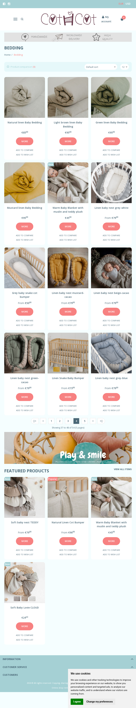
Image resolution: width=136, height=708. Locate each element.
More (24, 141)
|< (34, 421)
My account (105, 19)
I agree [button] (77, 701)
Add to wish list (24, 154)
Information (12, 659)
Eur (121, 3)
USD (128, 3)
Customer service (15, 667)
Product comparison (21, 66)
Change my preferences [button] (99, 701)
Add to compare (24, 150)
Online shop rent (60, 687)
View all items (123, 469)
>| (101, 421)
